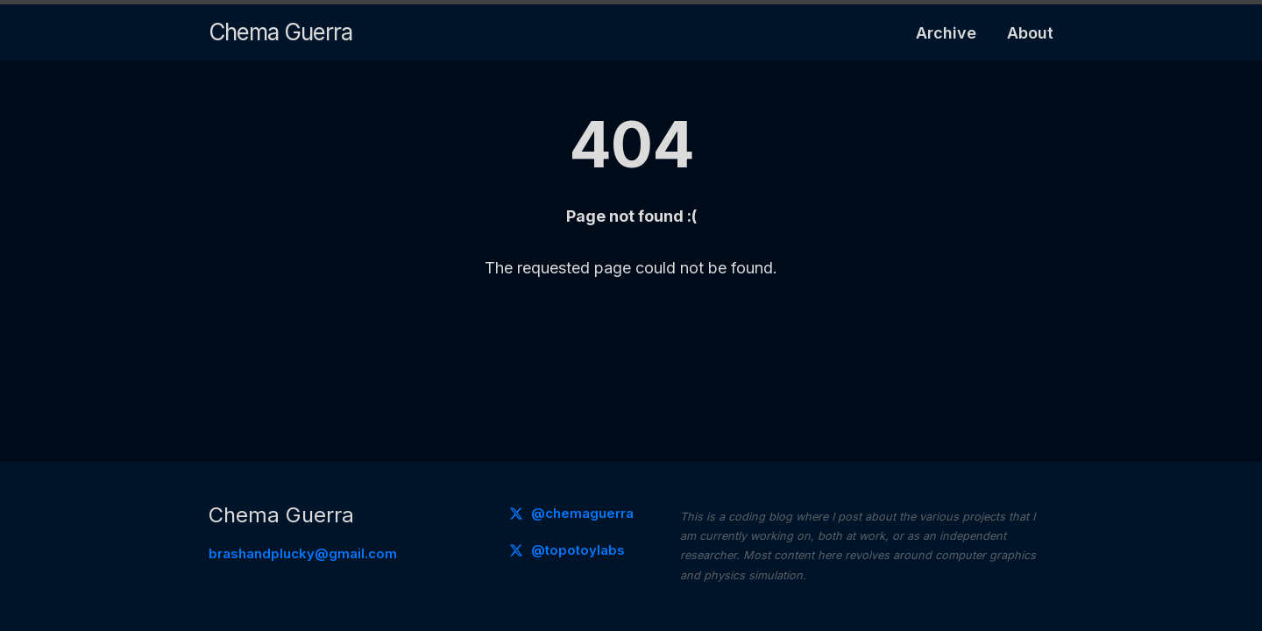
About (1030, 33)
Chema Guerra (280, 32)
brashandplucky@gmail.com (303, 553)
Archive (946, 33)
